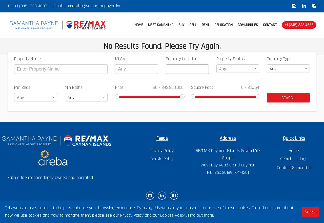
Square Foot (225, 87)
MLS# (120, 59)
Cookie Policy (162, 159)
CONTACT (270, 25)
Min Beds (22, 87)
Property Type (279, 59)
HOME (139, 25)
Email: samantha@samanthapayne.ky (86, 6)
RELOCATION (223, 25)
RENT (205, 25)
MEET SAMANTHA (160, 25)
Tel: (11, 6)
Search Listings (293, 159)
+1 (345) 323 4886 (30, 6)
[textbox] (169, 69)
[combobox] (187, 69)
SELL (193, 25)
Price (149, 87)
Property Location (181, 59)
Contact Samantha (294, 167)
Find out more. (201, 215)
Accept (311, 212)
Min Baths (74, 87)
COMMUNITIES (248, 25)
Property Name (27, 59)
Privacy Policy (162, 150)
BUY (181, 25)
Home (294, 150)
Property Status (230, 59)
